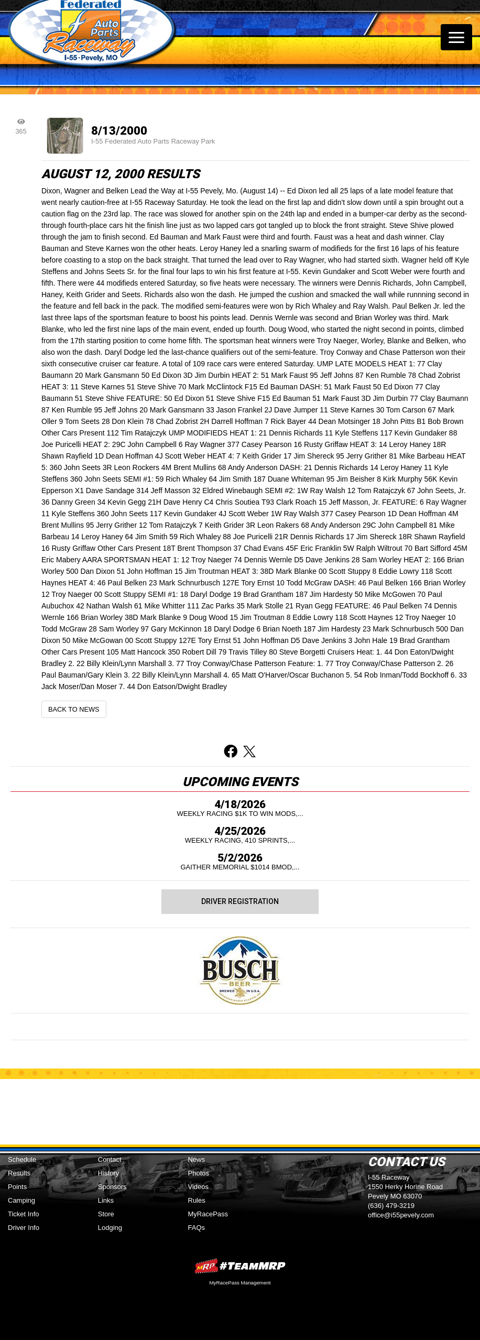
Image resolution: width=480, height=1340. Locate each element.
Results (19, 1173)
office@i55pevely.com (401, 1215)
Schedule (22, 1159)
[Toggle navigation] (456, 37)
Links (106, 1200)
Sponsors (112, 1187)
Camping (21, 1200)
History (108, 1173)
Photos (198, 1173)
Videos (198, 1187)
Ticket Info (23, 1214)
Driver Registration (240, 901)
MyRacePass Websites (240, 1266)
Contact (110, 1159)
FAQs (196, 1228)
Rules (196, 1200)
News (196, 1159)
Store (106, 1214)
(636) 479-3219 (391, 1206)
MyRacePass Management (239, 1282)
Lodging (110, 1228)
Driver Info (23, 1228)
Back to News (74, 709)
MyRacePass (208, 1214)
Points (17, 1187)
